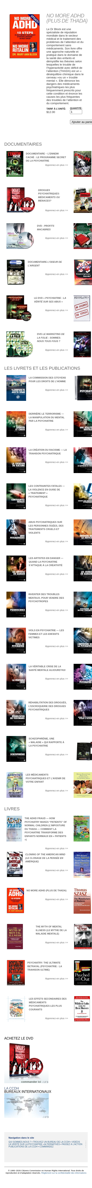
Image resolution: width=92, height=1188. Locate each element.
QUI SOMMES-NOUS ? (20, 1142)
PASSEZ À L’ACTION (72, 1144)
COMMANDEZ (46, 1146)
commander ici (31, 1081)
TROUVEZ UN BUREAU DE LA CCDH (51, 1142)
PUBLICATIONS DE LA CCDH (23, 1146)
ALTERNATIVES (52, 1144)
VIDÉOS (76, 1142)
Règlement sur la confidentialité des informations (63, 1173)
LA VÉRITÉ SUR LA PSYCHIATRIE (26, 1144)
